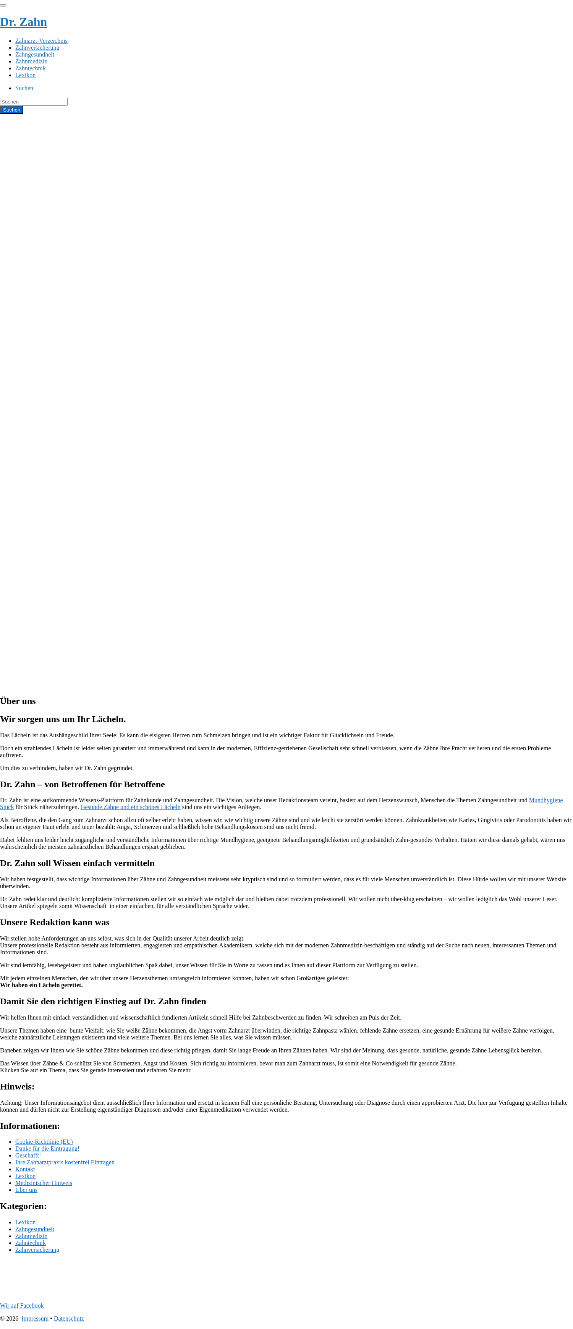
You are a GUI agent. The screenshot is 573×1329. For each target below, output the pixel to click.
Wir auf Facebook (22, 1305)
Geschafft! (28, 1155)
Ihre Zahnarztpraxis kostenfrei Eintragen (65, 1162)
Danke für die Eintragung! (47, 1148)
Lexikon (25, 75)
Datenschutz (69, 1318)
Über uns (26, 1190)
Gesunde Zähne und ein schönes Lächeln (131, 807)
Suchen (24, 88)
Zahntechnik (30, 68)
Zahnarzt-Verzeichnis (41, 40)
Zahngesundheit (34, 54)
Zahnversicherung (37, 47)
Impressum (35, 1318)
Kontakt (25, 1169)
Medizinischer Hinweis (43, 1183)
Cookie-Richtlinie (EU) (44, 1141)
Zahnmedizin (31, 61)
